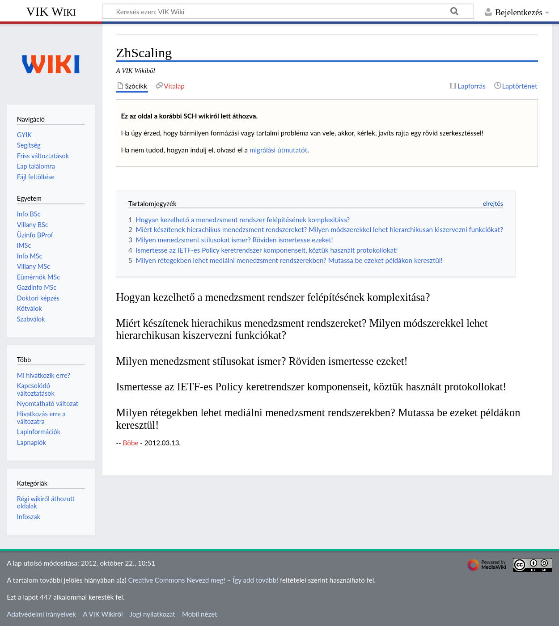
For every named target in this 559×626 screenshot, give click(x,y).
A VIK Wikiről (103, 614)
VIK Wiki (51, 11)
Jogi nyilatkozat (152, 614)
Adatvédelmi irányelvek (41, 614)
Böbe (131, 443)
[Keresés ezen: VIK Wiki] (288, 11)
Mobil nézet (199, 614)
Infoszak (28, 516)
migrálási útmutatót (278, 150)
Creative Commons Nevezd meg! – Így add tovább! (203, 580)
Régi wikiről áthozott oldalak (46, 502)
